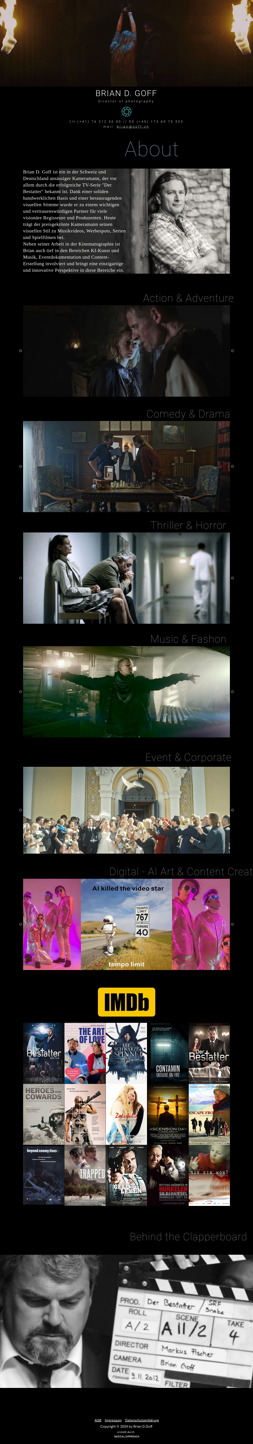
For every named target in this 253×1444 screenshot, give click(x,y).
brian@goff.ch (133, 126)
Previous (20, 351)
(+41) (84, 121)
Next (232, 351)
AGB (98, 1420)
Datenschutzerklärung (142, 1420)
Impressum (113, 1420)
